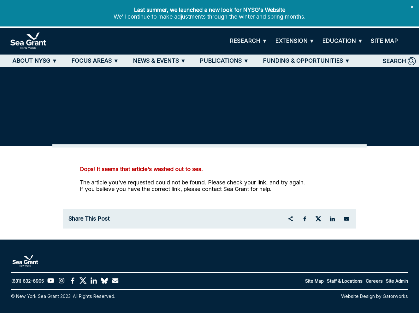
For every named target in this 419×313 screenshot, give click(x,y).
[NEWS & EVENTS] (159, 61)
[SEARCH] (399, 61)
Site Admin (397, 281)
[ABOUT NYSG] (35, 61)
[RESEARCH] (248, 41)
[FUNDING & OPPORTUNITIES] (306, 61)
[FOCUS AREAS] (95, 61)
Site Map (314, 281)
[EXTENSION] (295, 41)
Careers (374, 281)
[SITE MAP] (384, 41)
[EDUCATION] (342, 41)
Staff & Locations (345, 281)
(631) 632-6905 (27, 281)
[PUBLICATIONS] (224, 61)
